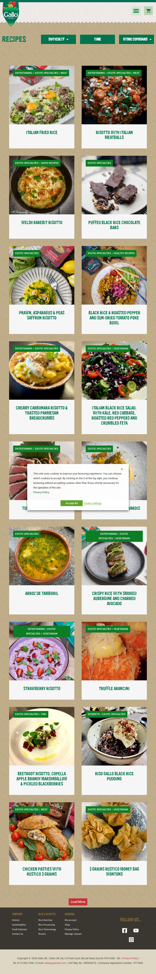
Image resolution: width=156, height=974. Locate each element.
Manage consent (73, 934)
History (15, 920)
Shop (67, 925)
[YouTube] (136, 930)
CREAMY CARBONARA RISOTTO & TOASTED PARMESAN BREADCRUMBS (42, 413)
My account (71, 920)
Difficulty (58, 39)
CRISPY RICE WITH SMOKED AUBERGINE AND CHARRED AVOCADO (114, 599)
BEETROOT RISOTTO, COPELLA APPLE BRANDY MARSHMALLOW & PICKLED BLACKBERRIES (41, 779)
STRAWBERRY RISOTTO (41, 689)
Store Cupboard (137, 39)
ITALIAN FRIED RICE (41, 133)
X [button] (122, 468)
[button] (136, 10)
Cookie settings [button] (93, 503)
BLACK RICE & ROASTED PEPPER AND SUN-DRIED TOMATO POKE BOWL (114, 318)
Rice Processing (46, 925)
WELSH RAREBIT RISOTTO (41, 223)
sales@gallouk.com (55, 963)
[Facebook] (124, 930)
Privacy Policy (72, 929)
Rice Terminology (47, 929)
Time (97, 39)
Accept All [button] (72, 503)
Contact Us (17, 934)
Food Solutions (19, 929)
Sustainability (19, 925)
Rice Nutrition (45, 920)
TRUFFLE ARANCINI (114, 689)
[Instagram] (131, 939)
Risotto (42, 934)
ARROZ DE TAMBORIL (41, 594)
